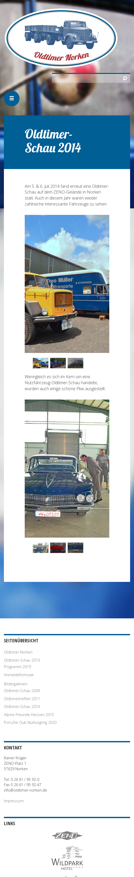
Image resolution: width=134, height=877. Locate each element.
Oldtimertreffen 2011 (22, 698)
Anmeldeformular (19, 674)
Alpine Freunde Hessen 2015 (29, 714)
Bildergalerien (15, 683)
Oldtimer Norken (18, 652)
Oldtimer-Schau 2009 (22, 690)
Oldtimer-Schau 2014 (22, 706)
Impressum (14, 800)
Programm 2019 (17, 666)
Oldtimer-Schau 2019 (22, 660)
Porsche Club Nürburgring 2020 (30, 722)
